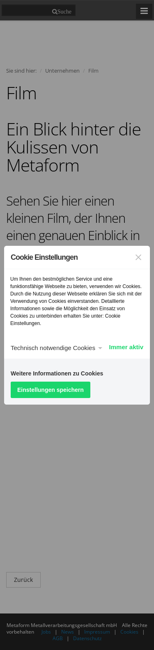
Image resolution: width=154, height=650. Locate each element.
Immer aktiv (126, 346)
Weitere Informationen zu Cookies (57, 373)
